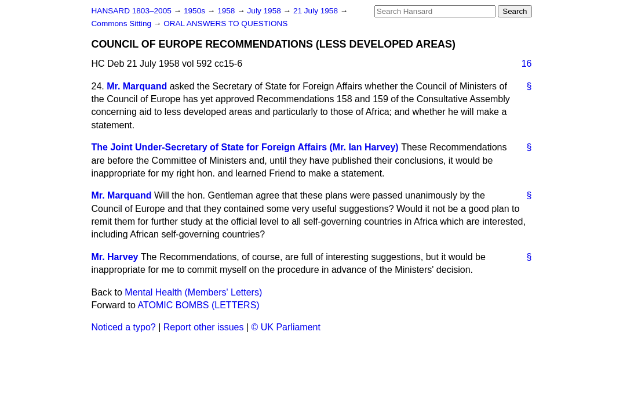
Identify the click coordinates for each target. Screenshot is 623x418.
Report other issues (203, 327)
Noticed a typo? (124, 327)
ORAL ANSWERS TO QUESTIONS (225, 23)
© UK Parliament (286, 327)
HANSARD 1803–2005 (132, 10)
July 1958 (265, 10)
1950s (195, 10)
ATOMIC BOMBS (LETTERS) (199, 305)
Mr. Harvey (115, 257)
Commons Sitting (123, 23)
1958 (227, 10)
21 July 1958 (316, 10)
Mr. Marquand (137, 86)
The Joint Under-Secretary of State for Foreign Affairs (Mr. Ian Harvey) (245, 147)
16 (527, 64)
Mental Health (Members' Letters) (193, 292)
